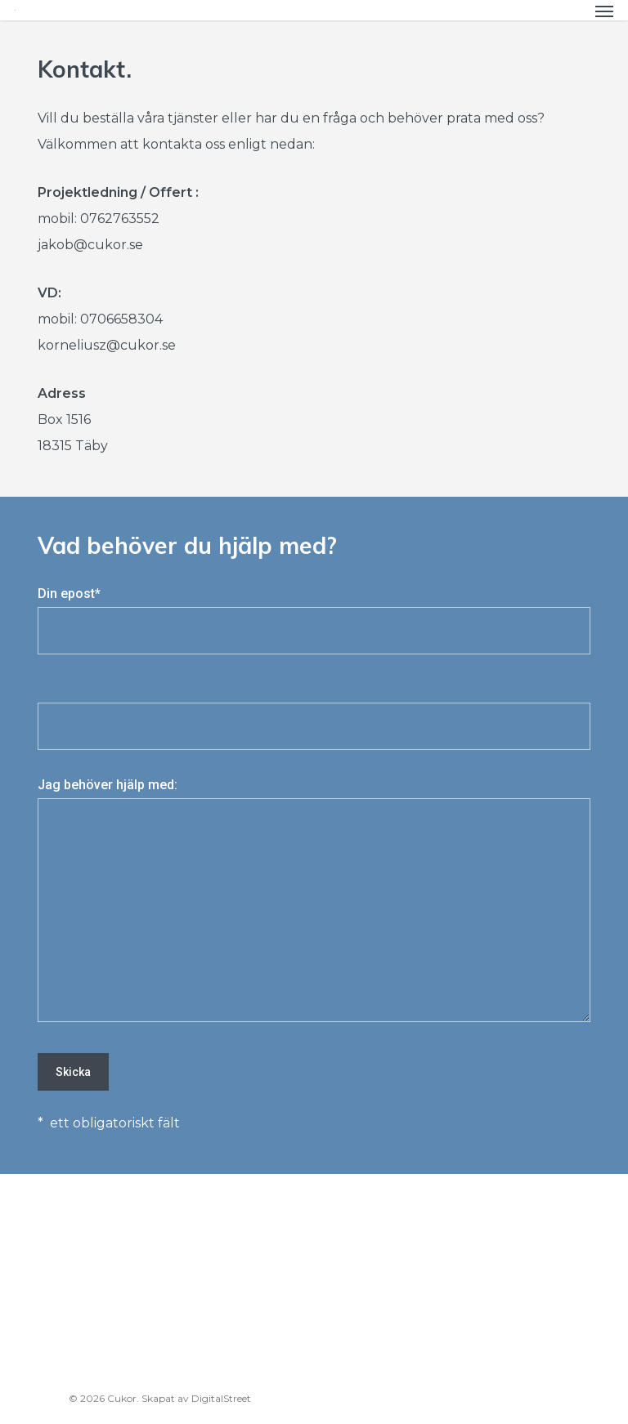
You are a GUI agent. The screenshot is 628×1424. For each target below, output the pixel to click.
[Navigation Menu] (604, 10)
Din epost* (314, 620)
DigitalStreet (221, 1398)
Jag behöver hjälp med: (314, 904)
